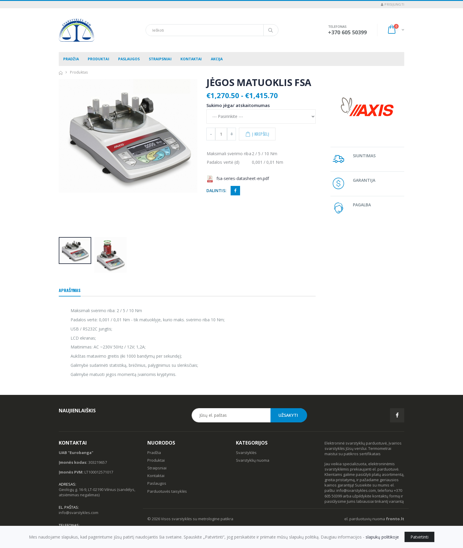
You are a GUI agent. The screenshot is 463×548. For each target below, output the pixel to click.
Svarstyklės (246, 452)
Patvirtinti (419, 537)
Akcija (217, 58)
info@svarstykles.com (78, 512)
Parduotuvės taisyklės (167, 491)
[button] (395, 30)
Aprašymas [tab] (70, 290)
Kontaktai (191, 58)
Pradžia (71, 58)
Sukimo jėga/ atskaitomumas (238, 105)
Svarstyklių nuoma (252, 460)
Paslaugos (129, 58)
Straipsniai (160, 58)
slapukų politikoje (382, 537)
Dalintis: (216, 190)
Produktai (98, 58)
